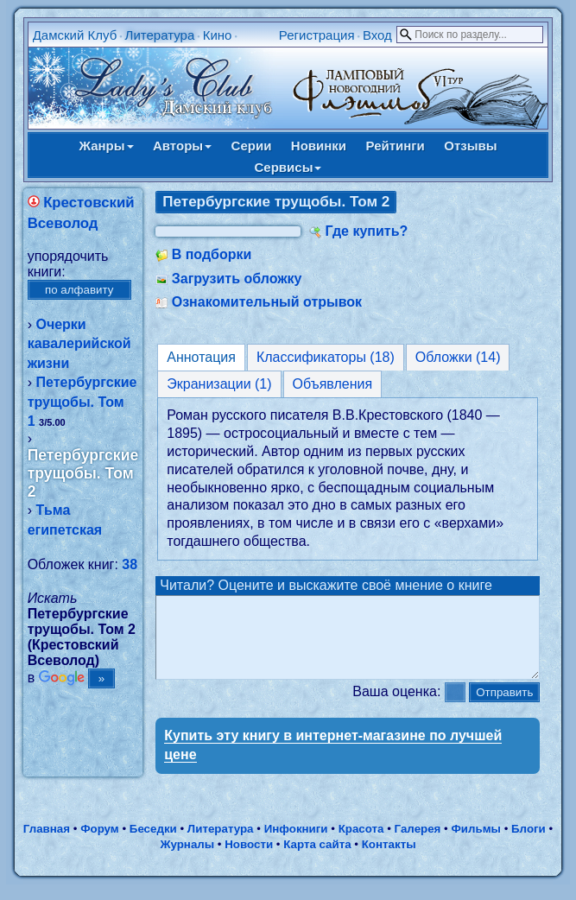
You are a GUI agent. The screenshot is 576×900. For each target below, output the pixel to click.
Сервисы (288, 167)
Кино (217, 35)
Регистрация (317, 35)
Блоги (528, 844)
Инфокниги (296, 844)
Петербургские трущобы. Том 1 (82, 401)
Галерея (418, 844)
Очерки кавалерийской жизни (79, 344)
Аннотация (201, 357)
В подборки (212, 254)
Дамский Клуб (75, 35)
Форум (99, 844)
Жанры (106, 145)
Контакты (389, 859)
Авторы (182, 145)
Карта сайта (317, 859)
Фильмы (475, 844)
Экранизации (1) (219, 384)
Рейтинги (395, 145)
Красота (361, 844)
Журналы (187, 859)
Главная (46, 844)
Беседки (153, 844)
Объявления (333, 384)
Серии (251, 145)
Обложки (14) (458, 357)
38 (129, 564)
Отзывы (470, 145)
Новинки (318, 145)
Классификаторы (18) (325, 357)
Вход (377, 35)
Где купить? (366, 231)
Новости (249, 859)
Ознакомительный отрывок (267, 302)
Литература (160, 35)
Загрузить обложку (237, 278)
